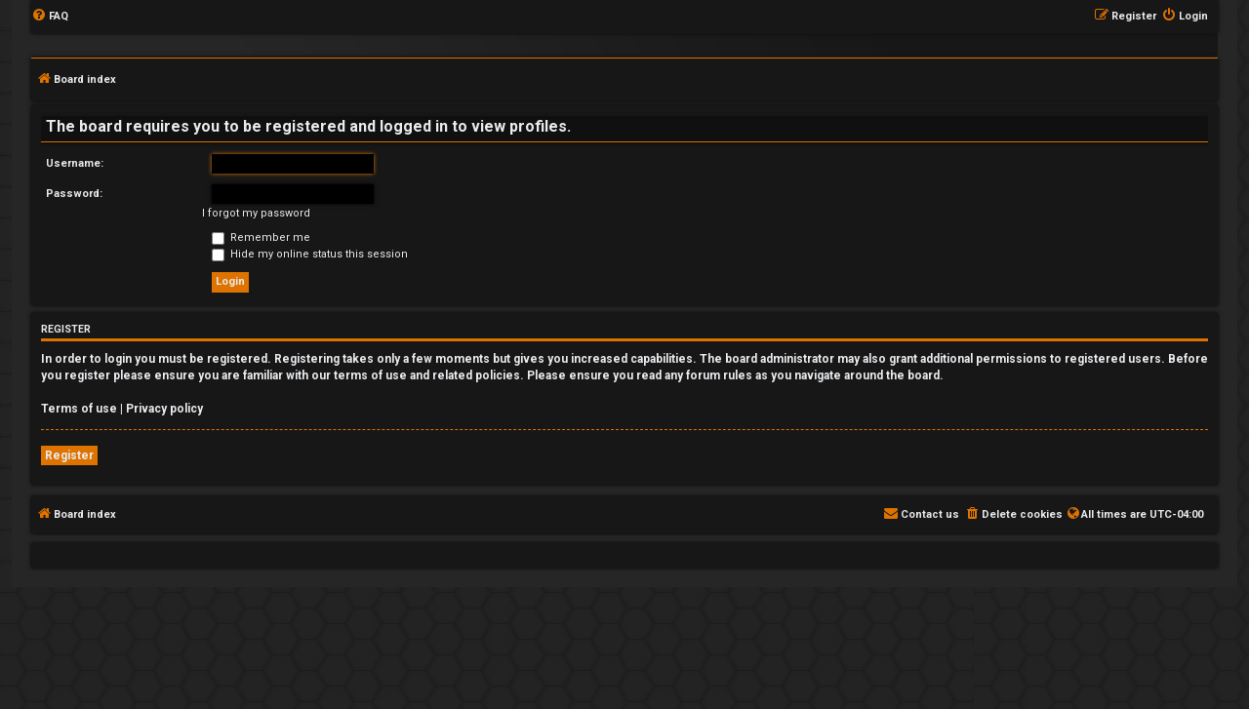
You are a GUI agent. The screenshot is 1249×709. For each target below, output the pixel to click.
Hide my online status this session (310, 254)
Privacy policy (164, 408)
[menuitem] (49, 16)
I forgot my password (256, 213)
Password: (74, 193)
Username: (74, 163)
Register (69, 455)
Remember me (261, 237)
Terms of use (79, 408)
